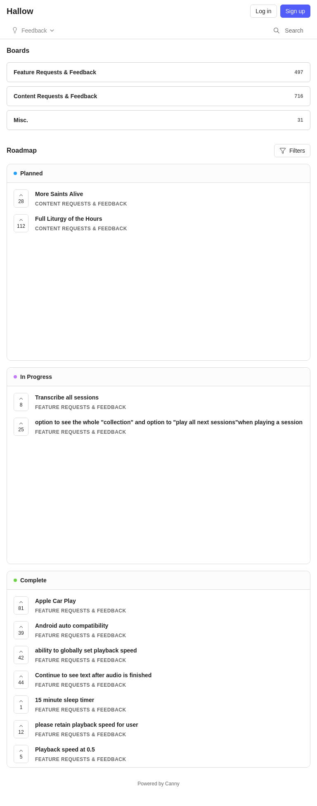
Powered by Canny (158, 784)
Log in (263, 11)
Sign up (295, 11)
